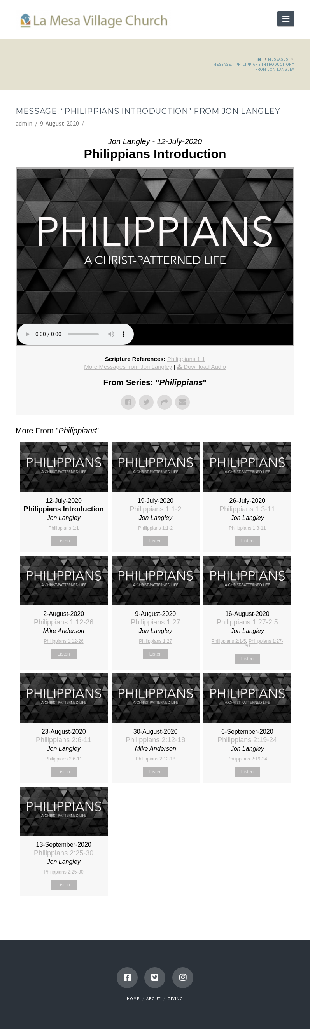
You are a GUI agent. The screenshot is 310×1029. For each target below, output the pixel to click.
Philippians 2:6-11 (63, 740)
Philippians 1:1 (186, 359)
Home (133, 998)
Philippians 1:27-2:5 (247, 622)
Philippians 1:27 (155, 622)
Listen (64, 541)
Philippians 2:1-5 (229, 641)
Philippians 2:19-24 (247, 740)
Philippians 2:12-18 (155, 740)
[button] (285, 18)
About (153, 998)
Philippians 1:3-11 (247, 509)
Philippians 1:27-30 (264, 643)
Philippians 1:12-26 (63, 622)
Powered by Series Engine (265, 915)
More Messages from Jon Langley (128, 366)
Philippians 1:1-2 (155, 509)
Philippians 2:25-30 (63, 853)
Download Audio (205, 366)
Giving (175, 998)
